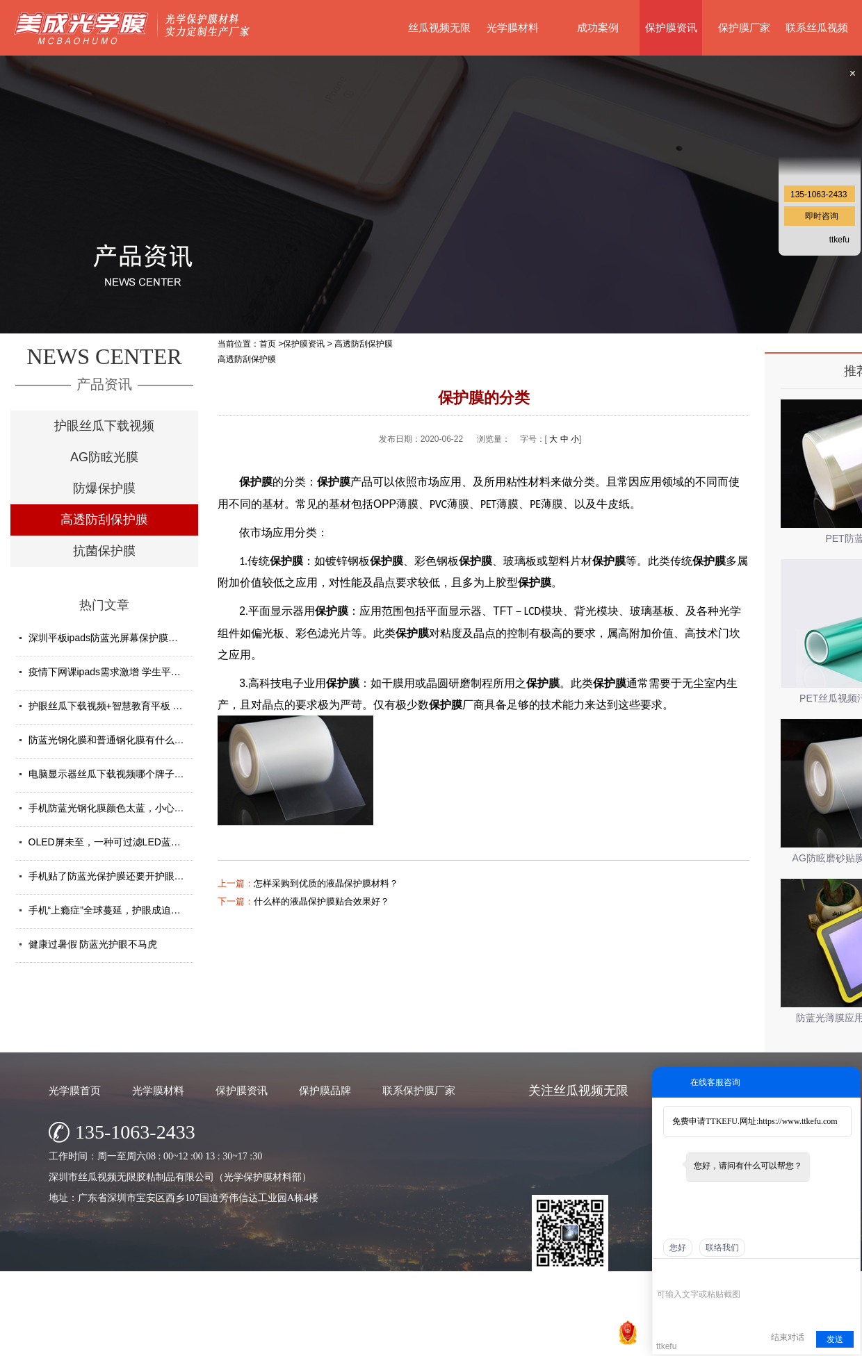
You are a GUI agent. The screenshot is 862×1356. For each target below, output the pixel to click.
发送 (835, 1339)
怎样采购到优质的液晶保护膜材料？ (326, 883)
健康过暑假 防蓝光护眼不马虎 (93, 944)
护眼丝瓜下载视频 (104, 426)
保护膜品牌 (325, 1090)
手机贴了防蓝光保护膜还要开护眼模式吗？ (121, 876)
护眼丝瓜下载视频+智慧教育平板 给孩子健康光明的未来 (149, 705)
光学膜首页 (75, 1090)
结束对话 (787, 1337)
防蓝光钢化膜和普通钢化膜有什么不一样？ (121, 739)
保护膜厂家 (744, 27)
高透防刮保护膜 (104, 520)
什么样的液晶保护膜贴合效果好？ (321, 901)
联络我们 (722, 1247)
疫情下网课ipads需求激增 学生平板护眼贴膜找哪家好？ (148, 671)
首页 (267, 344)
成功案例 (598, 27)
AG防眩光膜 (104, 457)
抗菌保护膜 (104, 551)
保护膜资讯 (671, 27)
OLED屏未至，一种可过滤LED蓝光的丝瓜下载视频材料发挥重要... (172, 842)
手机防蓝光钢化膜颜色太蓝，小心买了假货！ (126, 807)
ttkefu (839, 240)
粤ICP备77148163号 (534, 1342)
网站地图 (596, 1342)
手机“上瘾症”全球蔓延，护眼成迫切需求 (114, 910)
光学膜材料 (513, 27)
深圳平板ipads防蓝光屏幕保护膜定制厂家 (118, 637)
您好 (677, 1247)
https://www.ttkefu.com (797, 1121)
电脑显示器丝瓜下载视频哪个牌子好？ (111, 773)
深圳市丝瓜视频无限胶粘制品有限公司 (375, 1342)
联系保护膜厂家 (418, 1090)
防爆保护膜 (104, 488)
